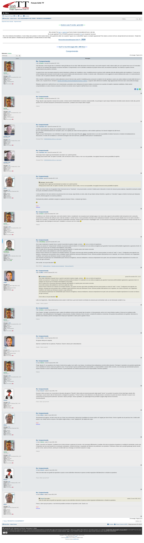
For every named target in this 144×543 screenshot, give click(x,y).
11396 (9, 76)
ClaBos (5, 282)
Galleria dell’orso (47, 266)
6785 (9, 254)
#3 (36, 126)
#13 (37, 415)
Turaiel (75, 536)
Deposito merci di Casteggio (58, 266)
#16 (37, 494)
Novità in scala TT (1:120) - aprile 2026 (72, 25)
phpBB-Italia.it (76, 539)
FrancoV (5, 400)
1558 (9, 402)
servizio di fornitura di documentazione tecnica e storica (72, 80)
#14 (37, 442)
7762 (9, 190)
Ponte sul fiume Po (69, 266)
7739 (9, 139)
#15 (37, 470)
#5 (36, 178)
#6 (36, 213)
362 (9, 284)
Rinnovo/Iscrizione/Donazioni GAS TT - (72, 39)
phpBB (66, 537)
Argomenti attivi (17, 21)
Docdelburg (6, 251)
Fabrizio (5, 73)
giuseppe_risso (7, 136)
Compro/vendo (72, 51)
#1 (36, 63)
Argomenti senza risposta (7, 21)
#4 (36, 152)
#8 (36, 272)
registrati (64, 32)
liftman (5, 188)
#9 (36, 309)
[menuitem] (15, 16)
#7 (36, 241)
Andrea (9, 53)
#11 (37, 362)
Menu (7, 13)
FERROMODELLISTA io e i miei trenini (52, 139)
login (59, 32)
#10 (37, 338)
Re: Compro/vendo (43, 61)
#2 (36, 98)
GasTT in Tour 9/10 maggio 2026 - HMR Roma (72, 46)
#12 (37, 390)
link (81, 34)
